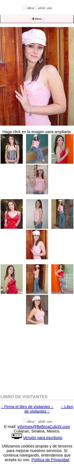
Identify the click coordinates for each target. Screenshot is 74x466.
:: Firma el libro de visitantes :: (27, 406)
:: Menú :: (37, 18)
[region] (37, 358)
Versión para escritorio (42, 437)
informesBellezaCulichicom (43, 426)
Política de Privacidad (50, 460)
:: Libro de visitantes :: (48, 408)
